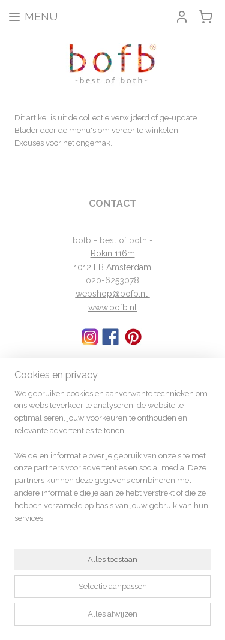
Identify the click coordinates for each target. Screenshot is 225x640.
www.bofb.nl (112, 307)
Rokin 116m (113, 253)
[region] (112, 461)
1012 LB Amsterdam (112, 267)
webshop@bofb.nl (113, 293)
